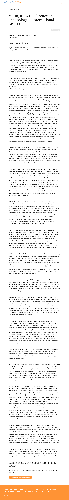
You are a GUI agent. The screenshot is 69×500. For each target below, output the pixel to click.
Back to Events (14, 10)
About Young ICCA (10, 489)
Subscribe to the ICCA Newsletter (47, 489)
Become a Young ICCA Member (20, 477)
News (31, 489)
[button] (64, 2)
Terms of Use (21, 491)
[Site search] (60, 2)
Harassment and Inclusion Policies (41, 491)
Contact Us (23, 489)
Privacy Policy (9, 491)
